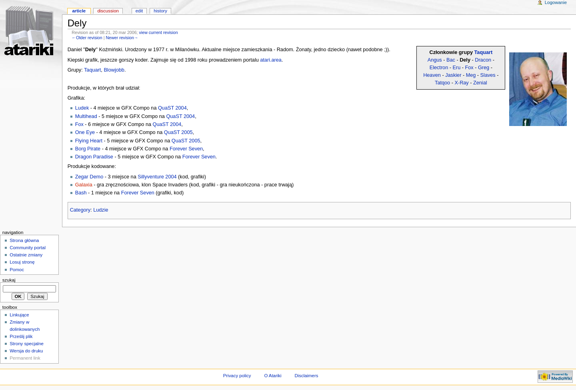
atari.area (271, 60)
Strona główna (24, 240)
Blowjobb (114, 70)
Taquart (483, 52)
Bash (81, 193)
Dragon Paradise (94, 157)
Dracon (483, 60)
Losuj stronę (22, 262)
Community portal (28, 247)
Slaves (488, 75)
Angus (435, 60)
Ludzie (100, 210)
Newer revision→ (122, 37)
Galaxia (83, 185)
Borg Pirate (87, 149)
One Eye (85, 132)
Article (79, 10)
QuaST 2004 (172, 108)
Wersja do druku (26, 350)
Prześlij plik (21, 336)
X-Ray (461, 83)
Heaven (432, 75)
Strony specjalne (27, 343)
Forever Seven (186, 149)
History (160, 10)
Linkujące (19, 314)
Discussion (107, 10)
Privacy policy (237, 375)
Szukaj (9, 280)
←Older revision (87, 37)
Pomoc (17, 269)
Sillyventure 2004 (157, 177)
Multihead (86, 116)
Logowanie (556, 2)
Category (80, 210)
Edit (139, 10)
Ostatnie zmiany (26, 254)
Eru (457, 67)
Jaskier (453, 75)
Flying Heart (88, 141)
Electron (439, 67)
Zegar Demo (89, 177)
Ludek (82, 108)
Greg (483, 67)
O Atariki (272, 375)
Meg (471, 75)
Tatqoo (442, 83)
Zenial (480, 83)
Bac (450, 60)
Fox (469, 67)
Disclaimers (306, 375)
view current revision (158, 32)
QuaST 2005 (178, 132)
